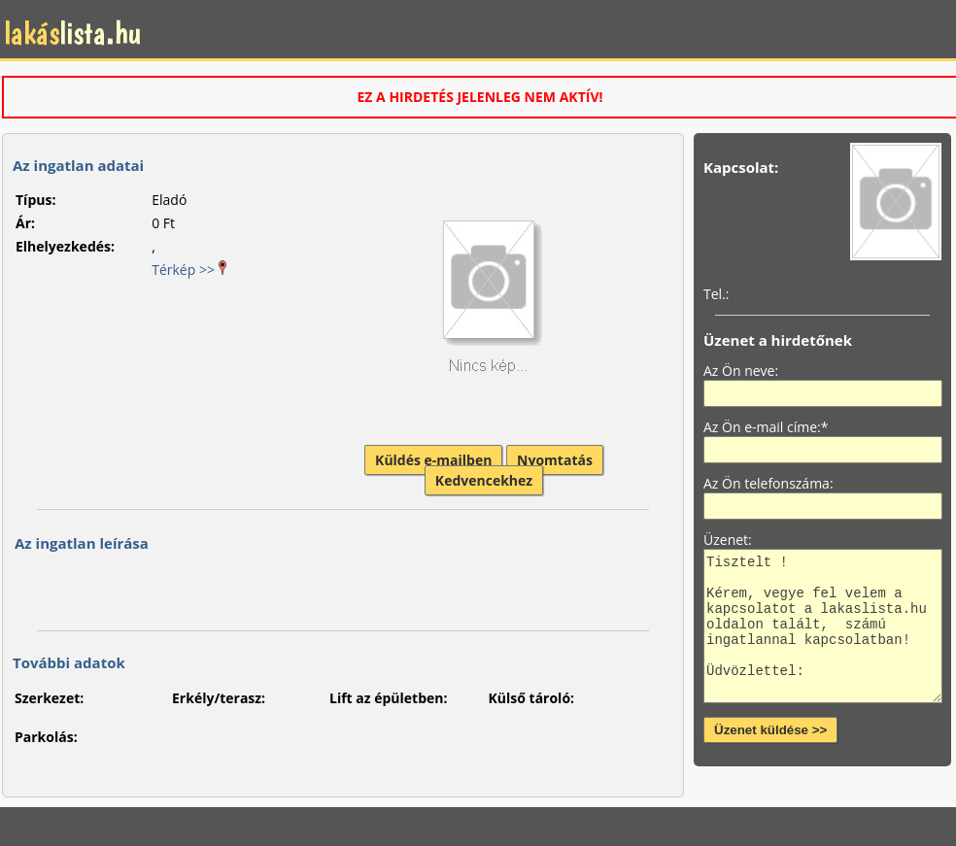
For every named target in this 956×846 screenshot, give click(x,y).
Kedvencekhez (483, 480)
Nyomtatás (555, 460)
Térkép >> (189, 269)
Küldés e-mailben (433, 460)
